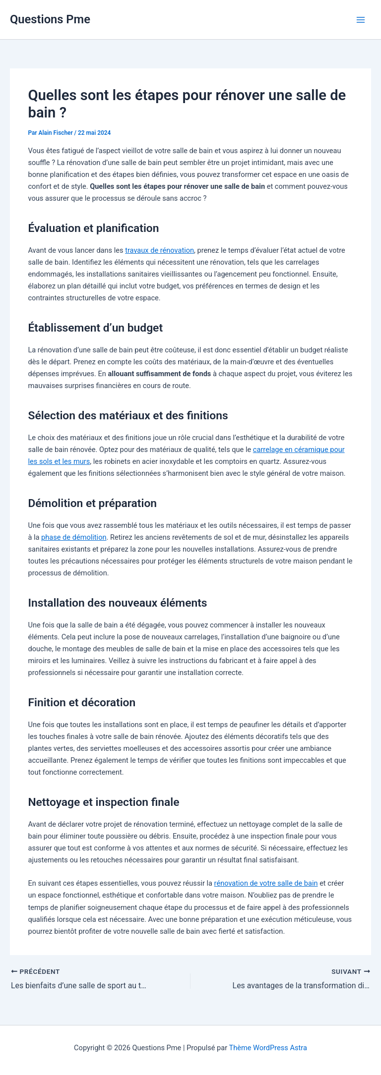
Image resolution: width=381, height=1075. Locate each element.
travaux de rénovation (159, 250)
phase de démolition (73, 537)
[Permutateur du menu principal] (360, 19)
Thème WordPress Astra (268, 1047)
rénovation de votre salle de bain (266, 883)
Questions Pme (50, 19)
